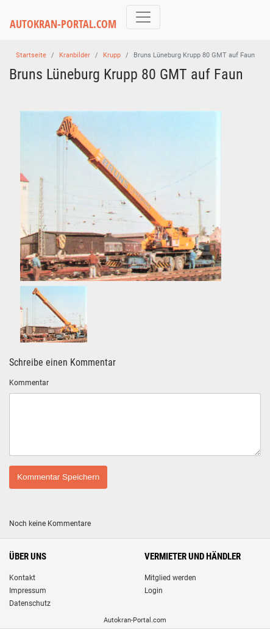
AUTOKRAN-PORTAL (63, 24)
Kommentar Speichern (58, 477)
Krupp (112, 55)
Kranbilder (74, 55)
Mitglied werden (170, 578)
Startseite (31, 55)
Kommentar (29, 382)
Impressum (27, 590)
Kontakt (22, 578)
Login (153, 590)
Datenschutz (30, 603)
